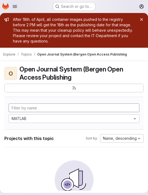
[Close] (141, 19)
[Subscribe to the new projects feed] (74, 88)
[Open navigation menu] (15, 6)
